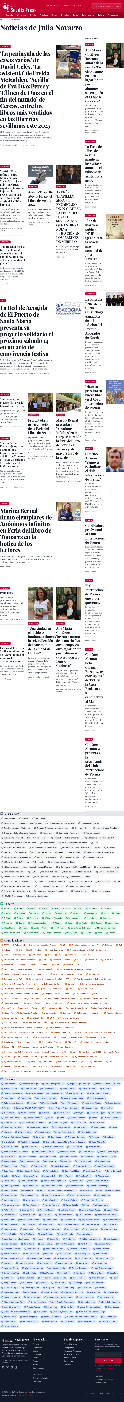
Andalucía (44, 15)
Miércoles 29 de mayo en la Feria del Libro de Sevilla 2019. (12, 403)
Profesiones (113, 15)
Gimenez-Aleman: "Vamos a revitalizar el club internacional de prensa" (95, 466)
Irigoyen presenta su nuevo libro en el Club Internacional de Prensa (95, 397)
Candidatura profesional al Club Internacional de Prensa (95, 534)
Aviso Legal (68, 1361)
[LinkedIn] (16, 1367)
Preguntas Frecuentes (104, 1379)
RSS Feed (37, 1382)
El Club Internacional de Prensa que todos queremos (95, 594)
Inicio (2, 19)
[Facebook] (3, 1367)
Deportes (65, 15)
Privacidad (90, 1393)
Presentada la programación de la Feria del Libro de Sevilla (39, 426)
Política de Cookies (71, 1354)
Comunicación (88, 15)
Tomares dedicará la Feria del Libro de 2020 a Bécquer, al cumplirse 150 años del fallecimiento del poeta (12, 255)
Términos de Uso (71, 1358)
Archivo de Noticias (40, 1378)
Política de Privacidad (72, 1351)
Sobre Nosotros (70, 1344)
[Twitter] (7, 1367)
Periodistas (6, 593)
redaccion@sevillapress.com (28, 1395)
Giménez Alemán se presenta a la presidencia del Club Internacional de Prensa (95, 759)
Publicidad (99, 1376)
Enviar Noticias (101, 1383)
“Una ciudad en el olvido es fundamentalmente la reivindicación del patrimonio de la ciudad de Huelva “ (42, 640)
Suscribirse (108, 1360)
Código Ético (69, 1348)
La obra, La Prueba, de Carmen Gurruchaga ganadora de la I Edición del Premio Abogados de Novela (94, 318)
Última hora (21, 15)
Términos (109, 1393)
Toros (75, 15)
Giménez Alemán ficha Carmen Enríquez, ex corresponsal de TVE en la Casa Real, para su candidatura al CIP (95, 677)
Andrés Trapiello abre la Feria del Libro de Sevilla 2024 (40, 198)
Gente (54, 15)
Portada (9, 15)
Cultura (101, 15)
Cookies (100, 1393)
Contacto (67, 1365)
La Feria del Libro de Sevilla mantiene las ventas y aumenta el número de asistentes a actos (12, 654)
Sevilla (33, 15)
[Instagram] (12, 1367)
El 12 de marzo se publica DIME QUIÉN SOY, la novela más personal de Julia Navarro (94, 239)
